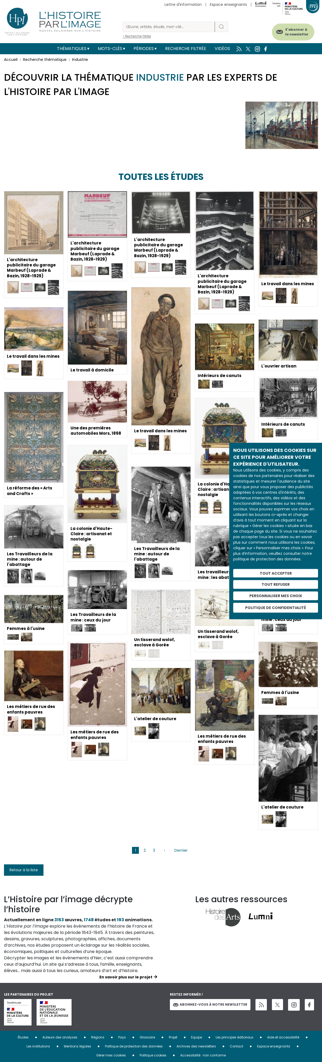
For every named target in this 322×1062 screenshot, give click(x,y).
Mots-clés (110, 49)
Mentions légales (77, 1046)
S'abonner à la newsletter (292, 31)
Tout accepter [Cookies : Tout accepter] (276, 573)
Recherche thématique (45, 59)
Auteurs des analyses (59, 1037)
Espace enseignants (228, 4)
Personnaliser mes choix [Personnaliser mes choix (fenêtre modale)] (275, 595)
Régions (97, 1037)
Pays (122, 1037)
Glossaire (147, 1037)
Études (23, 1037)
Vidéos (222, 49)
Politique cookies (153, 1055)
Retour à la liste (24, 870)
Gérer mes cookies (111, 1055)
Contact (236, 1046)
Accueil (10, 59)
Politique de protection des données (134, 1046)
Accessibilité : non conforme (203, 1055)
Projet (173, 1037)
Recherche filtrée (185, 49)
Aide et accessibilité (283, 1037)
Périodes (144, 49)
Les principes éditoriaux (234, 1037)
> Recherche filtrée (137, 36)
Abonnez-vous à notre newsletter (210, 1004)
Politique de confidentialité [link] (275, 607)
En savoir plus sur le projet (125, 977)
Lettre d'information (183, 4)
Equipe (196, 1037)
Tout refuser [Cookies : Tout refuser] (276, 584)
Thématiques (71, 49)
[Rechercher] (169, 27)
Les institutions (38, 1046)
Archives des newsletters (196, 1046)
